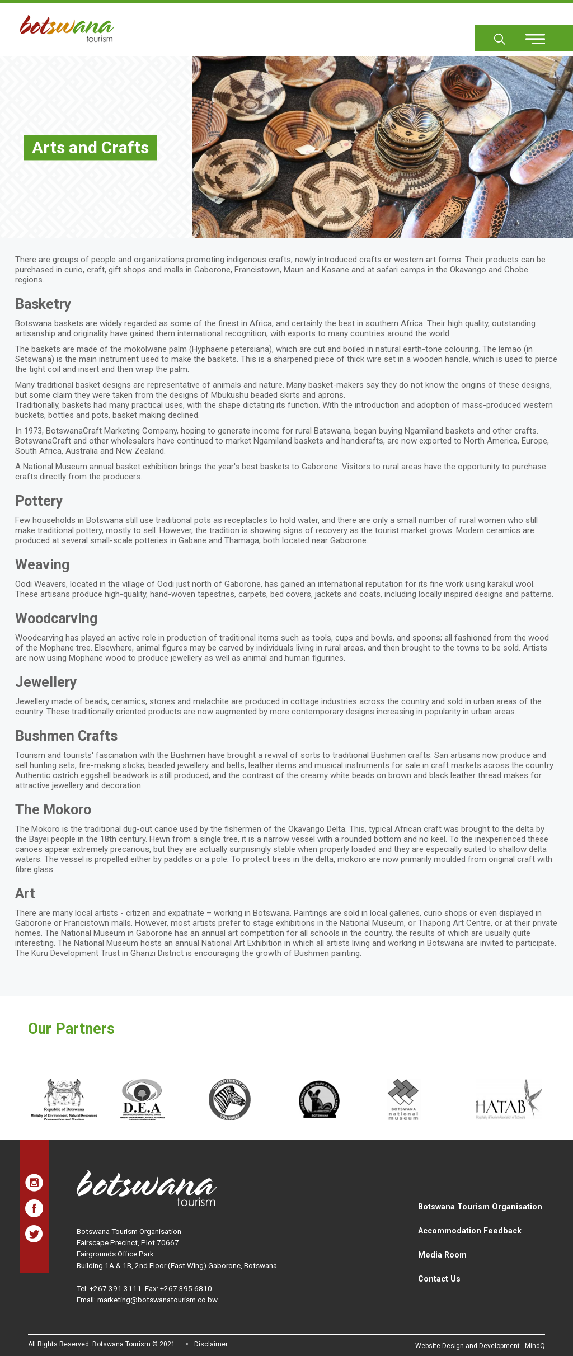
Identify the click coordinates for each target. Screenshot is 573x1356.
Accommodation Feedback (470, 1230)
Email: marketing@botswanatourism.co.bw (147, 1299)
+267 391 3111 (116, 1288)
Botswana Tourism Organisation (480, 1206)
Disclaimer (211, 1344)
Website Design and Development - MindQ (480, 1346)
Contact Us (439, 1278)
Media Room (442, 1254)
